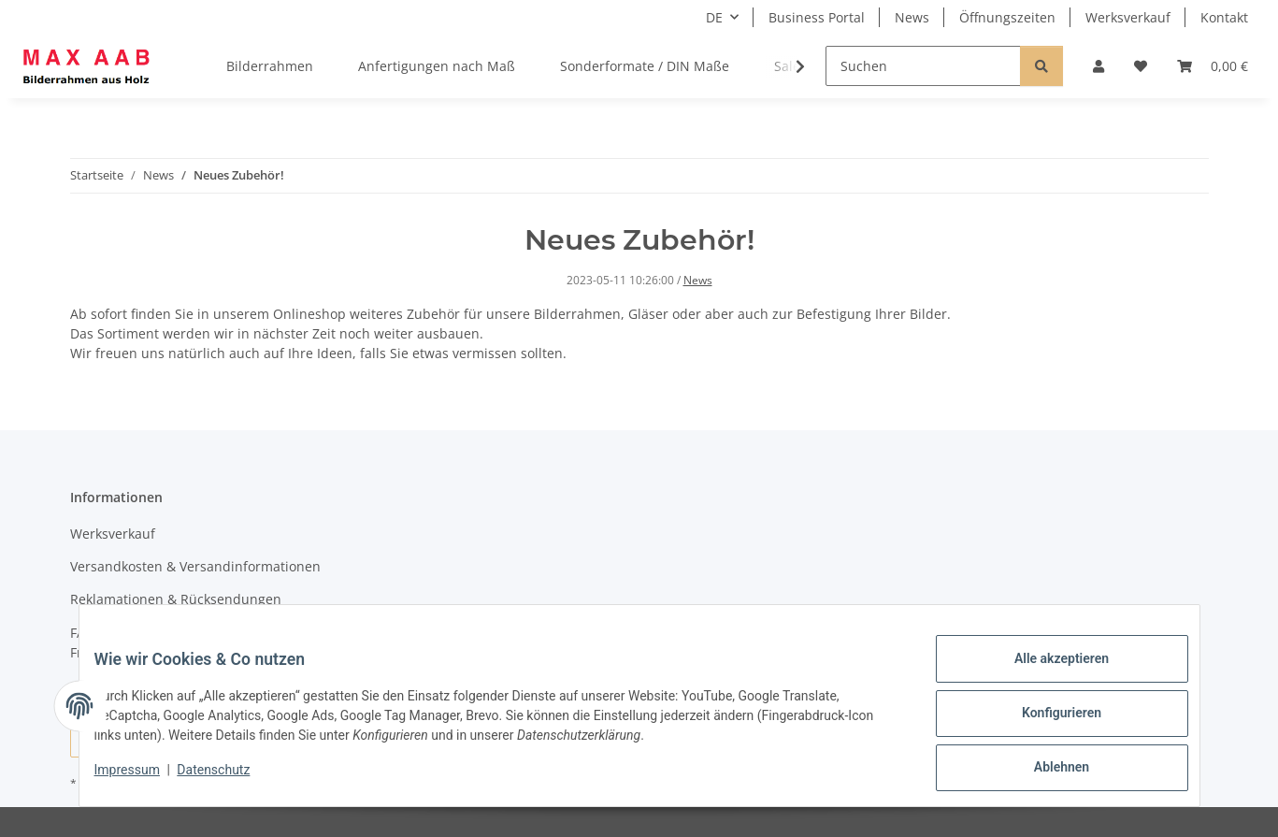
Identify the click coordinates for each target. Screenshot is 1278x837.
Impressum (142, 779)
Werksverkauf (1127, 17)
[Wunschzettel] (1140, 66)
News (912, 17)
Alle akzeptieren (1046, 673)
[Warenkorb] (1212, 66)
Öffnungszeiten (1007, 17)
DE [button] (714, 17)
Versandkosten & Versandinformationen (195, 566)
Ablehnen (1046, 770)
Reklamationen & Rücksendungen (175, 599)
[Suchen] (923, 66)
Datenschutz (228, 779)
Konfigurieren (1046, 721)
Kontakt (1224, 17)
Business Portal (816, 17)
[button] (1098, 66)
